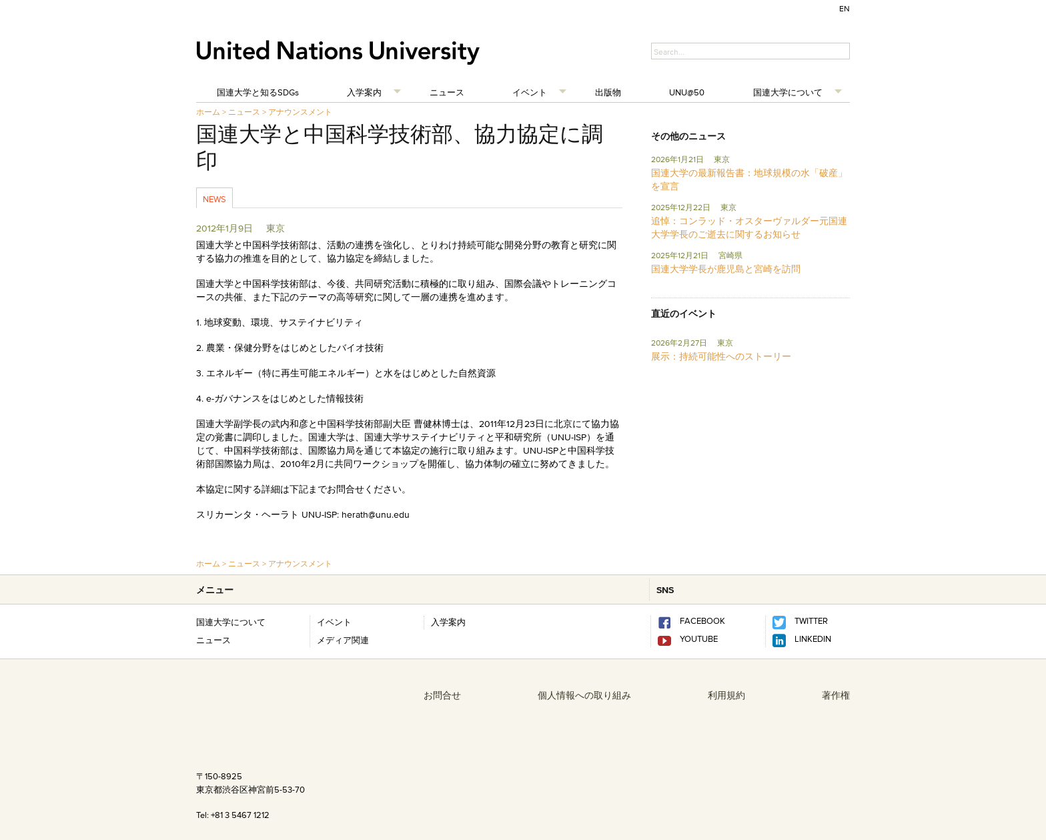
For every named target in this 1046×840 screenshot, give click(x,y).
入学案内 (364, 92)
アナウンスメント (300, 111)
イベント (529, 92)
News (214, 199)
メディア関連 (343, 640)
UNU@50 (686, 92)
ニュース (447, 92)
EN (844, 8)
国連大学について (788, 92)
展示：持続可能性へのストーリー (721, 356)
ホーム (208, 111)
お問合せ (442, 695)
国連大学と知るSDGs (258, 92)
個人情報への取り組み (584, 695)
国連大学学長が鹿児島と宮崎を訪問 (726, 269)
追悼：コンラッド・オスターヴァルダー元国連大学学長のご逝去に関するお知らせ (749, 227)
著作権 (836, 695)
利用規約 (726, 695)
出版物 (608, 92)
